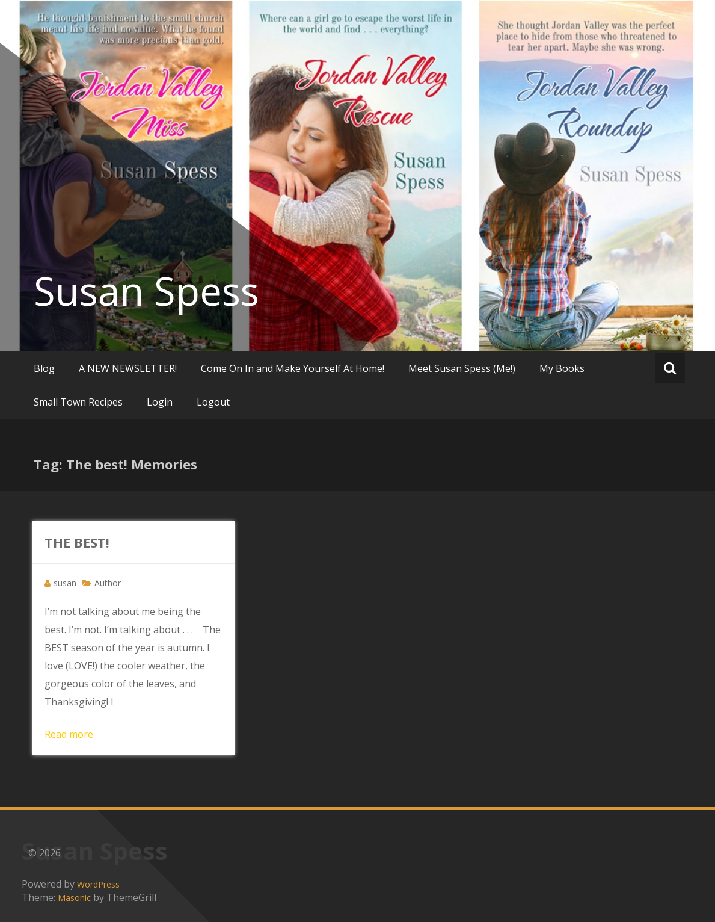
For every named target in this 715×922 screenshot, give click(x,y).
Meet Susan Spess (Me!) (461, 368)
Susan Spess (146, 290)
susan (65, 583)
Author (107, 583)
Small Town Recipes (78, 402)
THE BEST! (76, 542)
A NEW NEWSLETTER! (128, 368)
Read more (68, 734)
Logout (213, 402)
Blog (44, 368)
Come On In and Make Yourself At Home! (292, 368)
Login (160, 402)
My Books (562, 368)
